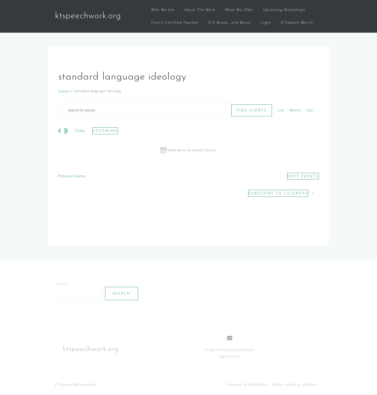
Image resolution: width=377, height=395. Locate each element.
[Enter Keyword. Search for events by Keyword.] (144, 110)
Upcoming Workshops (284, 9)
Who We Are (163, 9)
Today (80, 130)
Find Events (251, 110)
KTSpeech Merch (297, 22)
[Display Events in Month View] (295, 110)
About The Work (199, 9)
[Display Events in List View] (281, 110)
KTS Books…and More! (229, 22)
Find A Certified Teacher (175, 22)
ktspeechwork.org (88, 16)
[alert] (188, 150)
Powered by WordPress (247, 384)
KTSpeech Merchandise (75, 384)
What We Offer (239, 9)
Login (266, 22)
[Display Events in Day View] (310, 110)
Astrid (290, 384)
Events (63, 91)
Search (62, 283)
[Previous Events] (59, 130)
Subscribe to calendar (278, 193)
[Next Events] (66, 130)
